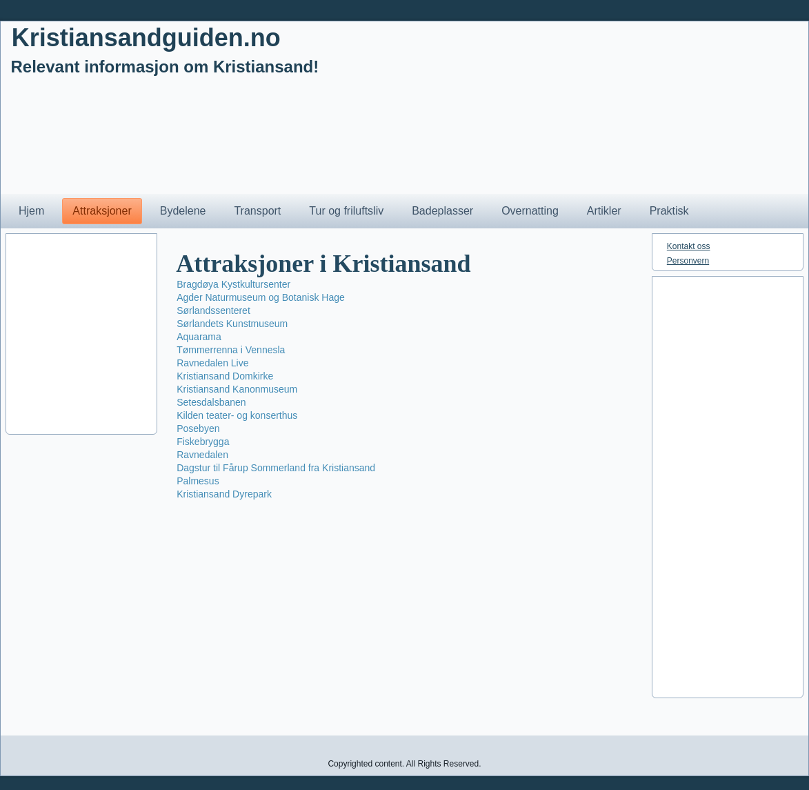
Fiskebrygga (203, 441)
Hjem (31, 211)
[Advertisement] (404, 334)
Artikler (604, 211)
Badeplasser (442, 211)
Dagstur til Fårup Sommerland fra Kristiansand (276, 467)
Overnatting (530, 211)
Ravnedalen (202, 454)
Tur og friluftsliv (346, 211)
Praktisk (669, 211)
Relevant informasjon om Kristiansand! (165, 66)
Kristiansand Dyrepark (224, 494)
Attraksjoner (101, 211)
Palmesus (198, 480)
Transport (257, 211)
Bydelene (183, 211)
